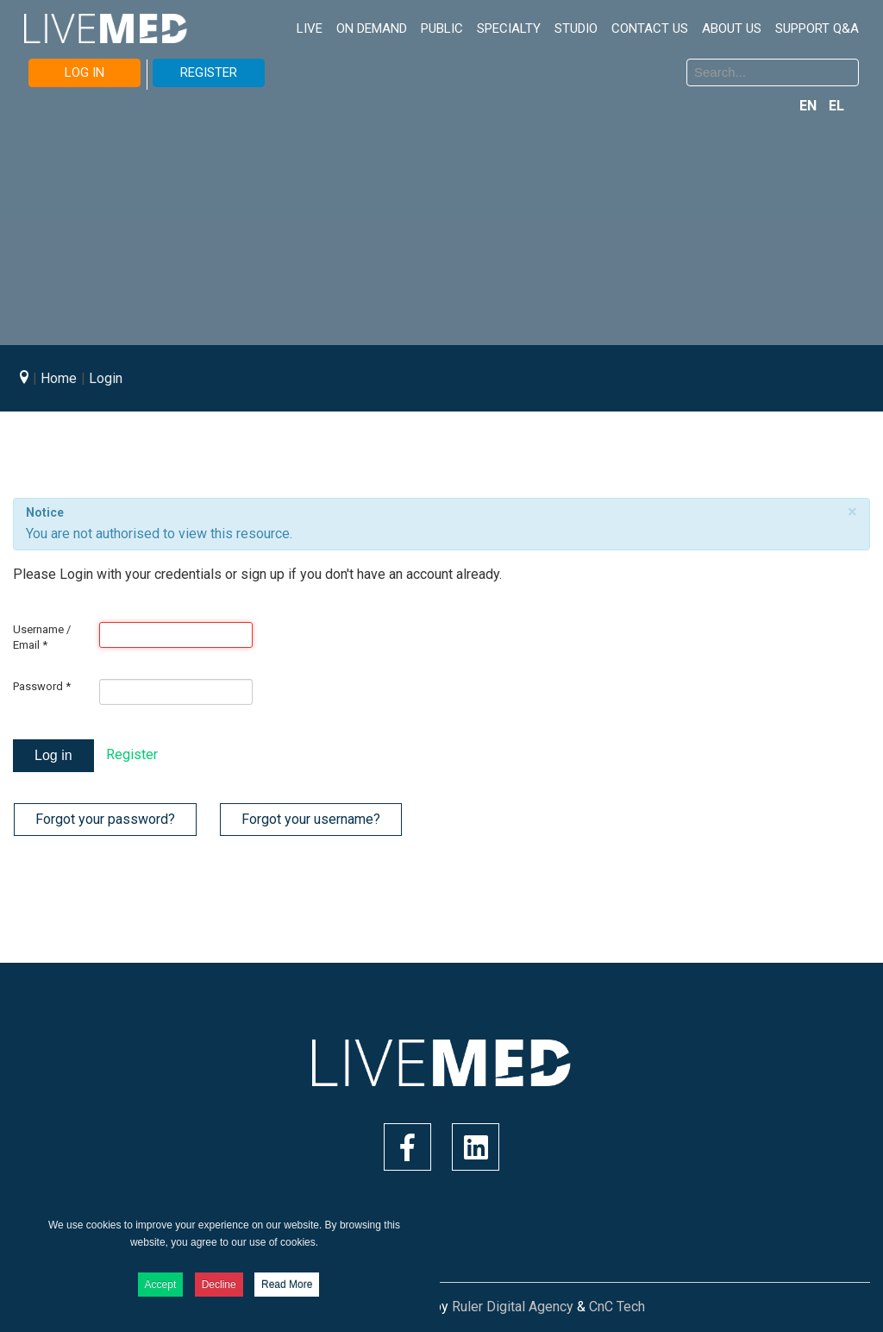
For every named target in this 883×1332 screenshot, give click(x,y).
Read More (286, 1285)
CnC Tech (617, 1306)
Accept (161, 1285)
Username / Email (42, 637)
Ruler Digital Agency (512, 1306)
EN (809, 105)
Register (132, 754)
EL (836, 105)
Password (42, 686)
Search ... (454, 61)
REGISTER (208, 72)
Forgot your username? (310, 819)
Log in (53, 755)
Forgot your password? (105, 819)
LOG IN (84, 72)
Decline (219, 1285)
